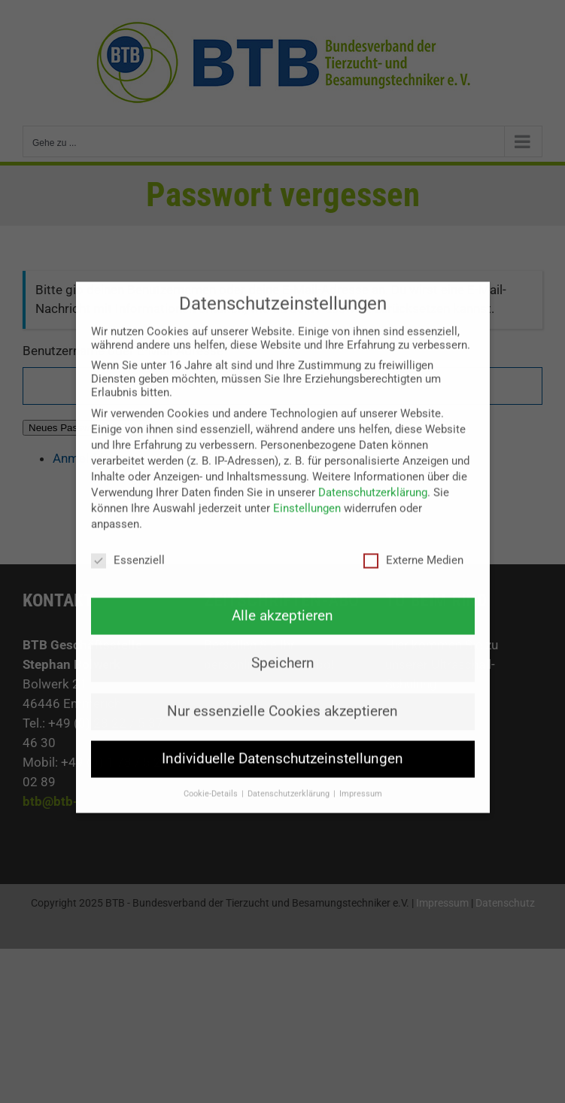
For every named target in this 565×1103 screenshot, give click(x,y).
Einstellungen (307, 484)
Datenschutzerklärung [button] (290, 770)
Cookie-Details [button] (212, 770)
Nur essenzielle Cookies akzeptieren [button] (282, 687)
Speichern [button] (282, 640)
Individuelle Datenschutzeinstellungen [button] (282, 735)
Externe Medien (413, 536)
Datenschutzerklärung (372, 469)
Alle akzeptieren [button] (282, 592)
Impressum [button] (360, 770)
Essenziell (128, 536)
